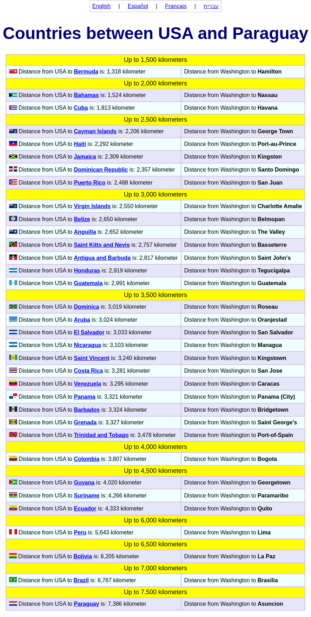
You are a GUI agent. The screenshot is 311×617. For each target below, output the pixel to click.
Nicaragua (87, 345)
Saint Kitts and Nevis (102, 245)
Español (138, 6)
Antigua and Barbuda (102, 258)
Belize (82, 219)
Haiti (80, 144)
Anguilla (85, 232)
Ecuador (85, 509)
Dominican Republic (101, 170)
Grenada (85, 422)
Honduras (87, 271)
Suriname (86, 496)
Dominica (86, 307)
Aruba (82, 320)
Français (175, 6)
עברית (211, 6)
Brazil (81, 580)
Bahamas (86, 95)
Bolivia (82, 556)
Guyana (84, 483)
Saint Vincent (91, 358)
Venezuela (87, 384)
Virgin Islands (92, 206)
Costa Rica (88, 371)
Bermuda (86, 72)
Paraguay (86, 604)
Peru (80, 532)
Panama (84, 397)
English (101, 6)
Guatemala (88, 283)
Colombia (86, 459)
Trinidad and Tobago (101, 435)
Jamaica (85, 157)
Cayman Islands (95, 131)
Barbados (87, 410)
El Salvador (89, 332)
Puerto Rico (89, 183)
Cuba (81, 108)
